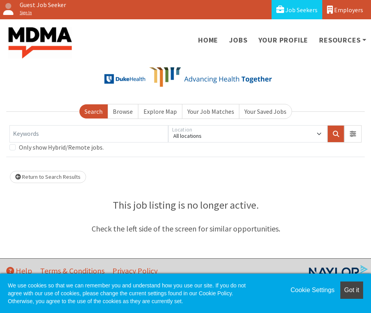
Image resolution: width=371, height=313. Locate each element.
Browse (123, 111)
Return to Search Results (48, 176)
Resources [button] (339, 39)
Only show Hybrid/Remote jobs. (61, 147)
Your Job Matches (210, 111)
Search (93, 111)
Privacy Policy (135, 271)
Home (208, 39)
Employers (345, 10)
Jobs (238, 39)
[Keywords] (88, 134)
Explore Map (160, 111)
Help (19, 271)
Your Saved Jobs (265, 111)
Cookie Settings (312, 290)
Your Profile (284, 39)
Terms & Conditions (72, 271)
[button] (353, 134)
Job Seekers (297, 10)
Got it (351, 290)
